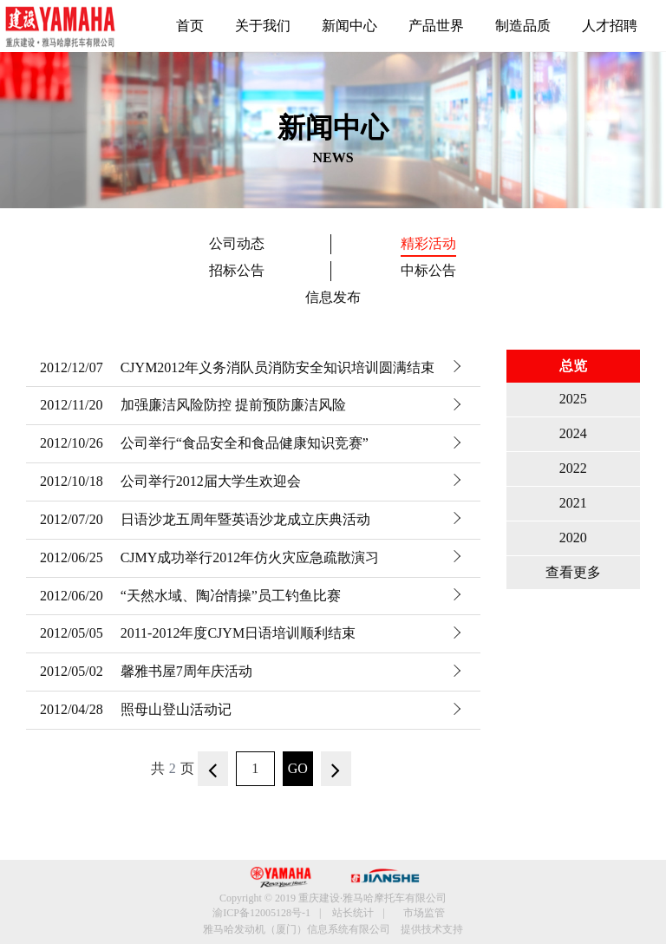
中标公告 (428, 270)
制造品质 (523, 25)
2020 (573, 537)
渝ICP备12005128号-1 (261, 913)
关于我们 (263, 25)
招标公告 (236, 270)
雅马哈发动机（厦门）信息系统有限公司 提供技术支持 (333, 929)
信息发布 (333, 297)
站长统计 (353, 913)
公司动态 (236, 243)
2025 (573, 398)
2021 (573, 502)
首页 (190, 25)
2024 (573, 433)
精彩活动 (428, 243)
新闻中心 (349, 25)
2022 (573, 468)
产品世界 (436, 25)
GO (298, 768)
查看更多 (573, 572)
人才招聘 (609, 25)
